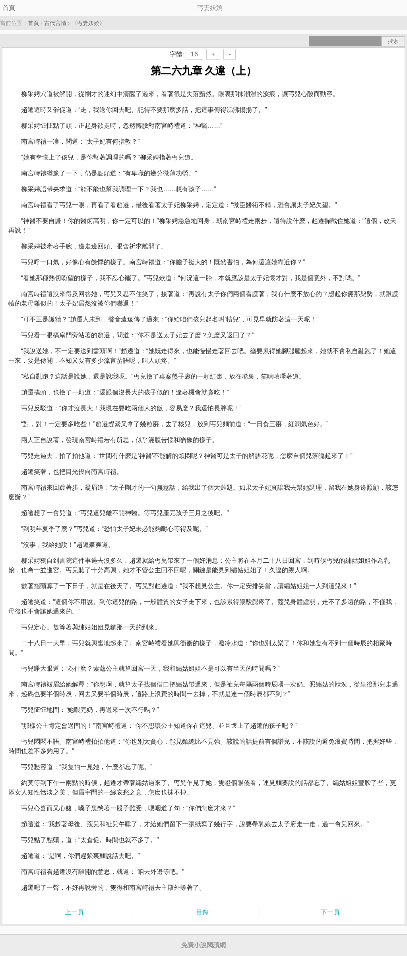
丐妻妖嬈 (88, 23)
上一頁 (74, 912)
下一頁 (330, 912)
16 (194, 54)
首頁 (8, 7)
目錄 (202, 912)
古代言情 (55, 23)
